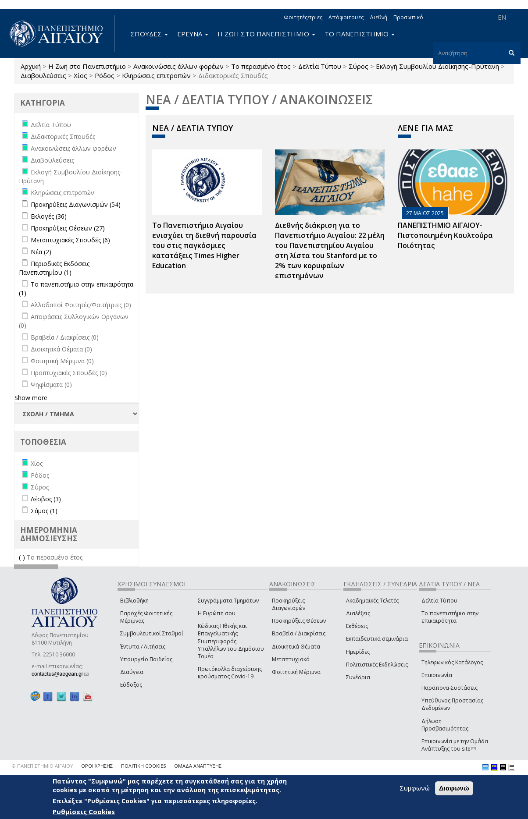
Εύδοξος (131, 684)
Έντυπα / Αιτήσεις (142, 646)
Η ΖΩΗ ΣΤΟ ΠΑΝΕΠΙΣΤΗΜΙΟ (266, 33)
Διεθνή (378, 17)
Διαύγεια (131, 672)
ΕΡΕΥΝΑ (192, 33)
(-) (23, 557)
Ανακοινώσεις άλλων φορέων (178, 66)
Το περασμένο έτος (261, 66)
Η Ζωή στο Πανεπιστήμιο (87, 66)
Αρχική (31, 66)
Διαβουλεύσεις (43, 75)
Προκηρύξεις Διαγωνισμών (288, 604)
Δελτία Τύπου (319, 66)
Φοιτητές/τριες (303, 17)
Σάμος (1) (44, 511)
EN (502, 17)
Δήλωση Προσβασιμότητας (444, 724)
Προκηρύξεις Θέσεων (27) (68, 228)
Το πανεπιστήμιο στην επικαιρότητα (449, 617)
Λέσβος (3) (46, 499)
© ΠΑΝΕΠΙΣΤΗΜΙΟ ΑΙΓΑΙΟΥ (42, 765)
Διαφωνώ (454, 788)
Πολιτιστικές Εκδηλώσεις (377, 664)
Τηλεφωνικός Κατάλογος (452, 662)
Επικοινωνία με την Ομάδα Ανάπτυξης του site (454, 744)
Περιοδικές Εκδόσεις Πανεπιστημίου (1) (54, 268)
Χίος (80, 75)
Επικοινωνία (436, 675)
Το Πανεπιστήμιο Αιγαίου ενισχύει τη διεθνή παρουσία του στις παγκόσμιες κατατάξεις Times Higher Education (204, 245)
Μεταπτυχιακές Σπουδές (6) (70, 240)
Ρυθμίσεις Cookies (84, 811)
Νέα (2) (41, 252)
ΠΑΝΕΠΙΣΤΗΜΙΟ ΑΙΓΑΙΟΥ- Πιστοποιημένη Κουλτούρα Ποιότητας (445, 235)
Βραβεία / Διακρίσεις (298, 633)
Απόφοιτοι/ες (346, 17)
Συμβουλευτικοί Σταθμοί (151, 633)
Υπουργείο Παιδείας (146, 659)
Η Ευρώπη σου (216, 613)
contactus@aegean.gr (60, 674)
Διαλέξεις (358, 613)
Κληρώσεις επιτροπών (156, 75)
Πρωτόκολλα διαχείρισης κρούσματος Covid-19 (230, 672)
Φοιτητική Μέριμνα (296, 672)
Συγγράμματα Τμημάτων (228, 600)
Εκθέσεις (357, 626)
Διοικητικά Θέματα (296, 646)
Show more (30, 398)
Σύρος (358, 66)
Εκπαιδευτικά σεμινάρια (377, 638)
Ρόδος (104, 75)
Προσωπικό (408, 17)
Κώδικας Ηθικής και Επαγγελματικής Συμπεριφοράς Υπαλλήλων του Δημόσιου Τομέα (231, 641)
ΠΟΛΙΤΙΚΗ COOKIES (143, 765)
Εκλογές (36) (49, 216)
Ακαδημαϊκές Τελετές (372, 600)
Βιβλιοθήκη (134, 600)
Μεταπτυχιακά (291, 659)
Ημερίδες (358, 652)
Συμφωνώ (415, 788)
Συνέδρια (358, 677)
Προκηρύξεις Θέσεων (299, 620)
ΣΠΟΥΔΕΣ (149, 33)
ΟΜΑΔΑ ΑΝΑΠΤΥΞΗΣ (197, 765)
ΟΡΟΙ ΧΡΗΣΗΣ (97, 765)
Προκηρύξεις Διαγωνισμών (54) (76, 204)
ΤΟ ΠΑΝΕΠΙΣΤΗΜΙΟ (360, 33)
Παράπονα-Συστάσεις (449, 687)
